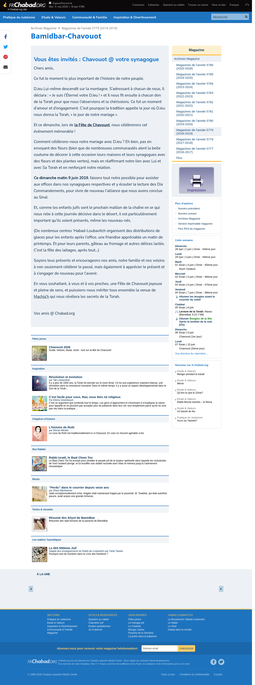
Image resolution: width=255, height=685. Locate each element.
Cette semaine (184, 240)
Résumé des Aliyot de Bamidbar (72, 517)
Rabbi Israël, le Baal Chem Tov (71, 457)
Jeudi (178, 281)
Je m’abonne (95, 629)
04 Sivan (180, 292)
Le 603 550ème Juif (63, 548)
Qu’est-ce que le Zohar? (190, 392)
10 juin (191, 344)
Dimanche (181, 246)
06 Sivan (180, 332)
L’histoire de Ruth (62, 427)
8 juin (190, 307)
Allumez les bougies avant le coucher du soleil (197, 298)
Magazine (196, 50)
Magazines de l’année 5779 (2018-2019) (89, 28)
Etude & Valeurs (54, 17)
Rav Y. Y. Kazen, (99, 664)
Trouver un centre (198, 4)
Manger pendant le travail (190, 374)
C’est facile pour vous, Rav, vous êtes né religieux (85, 397)
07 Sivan (180, 344)
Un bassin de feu (186, 411)
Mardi (178, 262)
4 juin (190, 264)
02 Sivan (180, 276)
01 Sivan (180, 264)
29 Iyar (179, 256)
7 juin (190, 292)
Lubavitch (103, 660)
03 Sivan (180, 284)
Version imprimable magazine (195, 223)
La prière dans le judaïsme (142, 636)
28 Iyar (179, 249)
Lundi (178, 254)
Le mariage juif (136, 622)
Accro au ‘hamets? (187, 420)
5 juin (190, 276)
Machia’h (41, 296)
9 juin (190, 332)
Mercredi (180, 273)
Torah (139, 664)
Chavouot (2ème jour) (192, 348)
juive (176, 664)
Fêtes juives (134, 619)
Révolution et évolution (65, 377)
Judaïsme (150, 664)
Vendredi (180, 289)
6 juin (190, 284)
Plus (179, 158)
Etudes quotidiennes (99, 626)
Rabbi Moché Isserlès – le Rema (194, 402)
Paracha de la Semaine (140, 632)
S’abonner (153, 4)
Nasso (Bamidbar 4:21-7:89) (195, 313)
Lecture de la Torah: (191, 311)
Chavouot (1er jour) (190, 336)
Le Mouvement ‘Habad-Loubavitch (186, 619)
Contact (218, 674)
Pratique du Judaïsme (19, 17)
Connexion (138, 4)
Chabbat (180, 304)
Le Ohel (172, 626)
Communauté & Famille (89, 17)
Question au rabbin (173, 4)
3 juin (188, 256)
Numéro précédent (189, 208)
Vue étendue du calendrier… (191, 353)
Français (234, 4)
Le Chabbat (134, 626)
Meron (180, 383)
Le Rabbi (173, 622)
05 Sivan (180, 307)
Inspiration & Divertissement (134, 17)
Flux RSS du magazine (191, 228)
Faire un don (219, 4)
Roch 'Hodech (187, 268)
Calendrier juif (95, 622)
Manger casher (136, 629)
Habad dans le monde (180, 629)
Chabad (94, 660)
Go (182, 324)
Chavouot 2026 (60, 347)
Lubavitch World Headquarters (154, 660)
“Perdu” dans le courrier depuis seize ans (79, 487)
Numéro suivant (187, 213)
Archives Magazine (43, 28)
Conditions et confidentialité (194, 674)
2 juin (188, 249)
